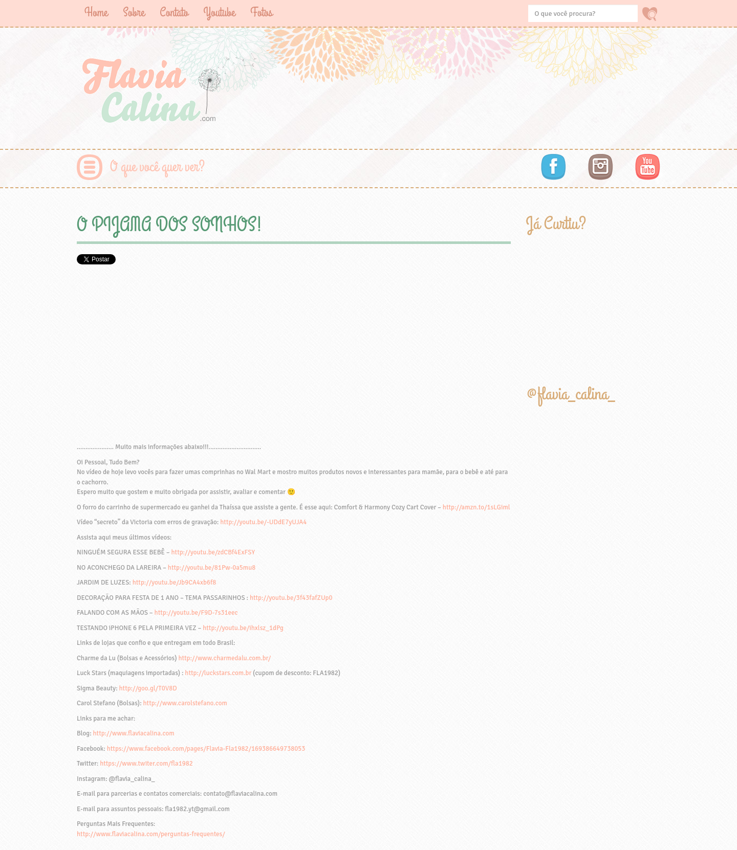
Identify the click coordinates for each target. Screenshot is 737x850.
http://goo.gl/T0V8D (148, 688)
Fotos (261, 12)
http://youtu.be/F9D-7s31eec (196, 613)
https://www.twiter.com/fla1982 (146, 763)
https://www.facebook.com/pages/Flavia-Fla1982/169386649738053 (206, 749)
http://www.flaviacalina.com (134, 733)
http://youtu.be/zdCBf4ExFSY (213, 552)
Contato (174, 12)
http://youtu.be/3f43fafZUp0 (291, 598)
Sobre (133, 12)
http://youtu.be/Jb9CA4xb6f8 (174, 582)
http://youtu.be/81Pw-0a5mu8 (212, 568)
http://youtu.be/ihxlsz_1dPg (243, 628)
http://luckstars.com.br (218, 673)
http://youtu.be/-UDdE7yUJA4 (263, 522)
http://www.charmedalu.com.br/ (224, 658)
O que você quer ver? (157, 167)
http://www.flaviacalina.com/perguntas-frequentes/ (151, 834)
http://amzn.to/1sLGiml (476, 507)
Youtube (219, 12)
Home (95, 12)
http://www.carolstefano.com (185, 703)
